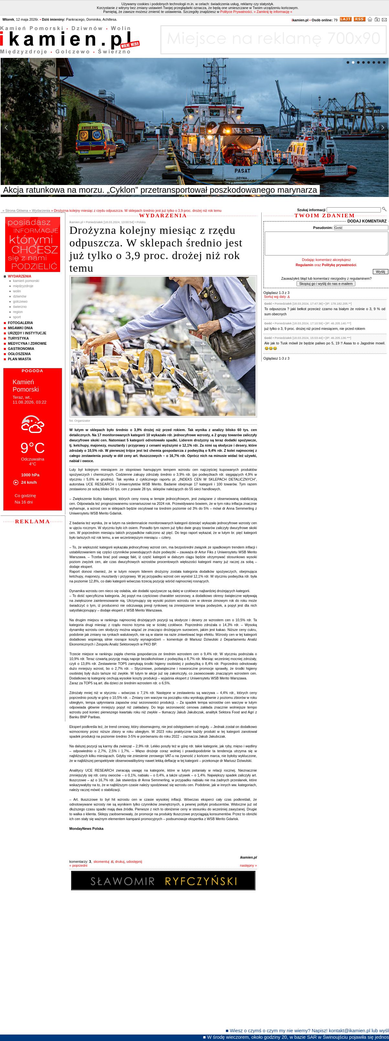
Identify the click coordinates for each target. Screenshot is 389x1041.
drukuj (119, 861)
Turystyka (18, 338)
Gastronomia (21, 349)
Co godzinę (25, 495)
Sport (17, 317)
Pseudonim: (323, 228)
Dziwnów (20, 296)
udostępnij (134, 861)
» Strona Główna (15, 210)
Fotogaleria (20, 323)
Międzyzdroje (23, 286)
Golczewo (20, 301)
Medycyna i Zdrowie (27, 343)
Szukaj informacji (311, 210)
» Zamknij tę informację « (273, 12)
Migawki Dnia (20, 328)
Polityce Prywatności (236, 12)
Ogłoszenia (19, 354)
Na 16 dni (24, 502)
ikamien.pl (248, 857)
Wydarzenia (19, 276)
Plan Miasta (19, 359)
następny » (248, 865)
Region (18, 312)
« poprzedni (79, 865)
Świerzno (20, 307)
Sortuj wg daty (275, 296)
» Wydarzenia (39, 210)
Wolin (17, 291)
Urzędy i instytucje (27, 333)
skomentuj (101, 861)
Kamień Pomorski (26, 281)
